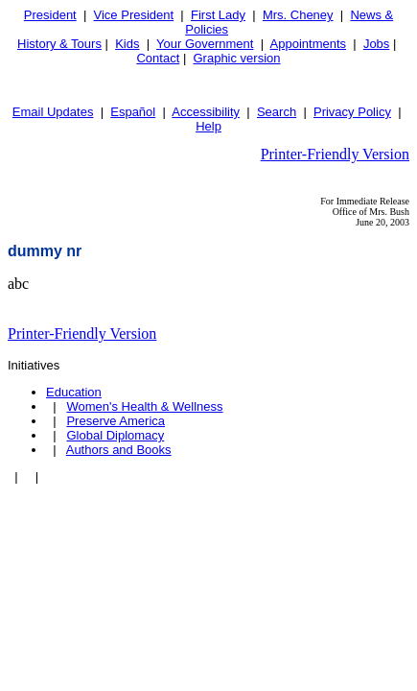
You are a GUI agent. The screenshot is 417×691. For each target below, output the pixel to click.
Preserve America (115, 421)
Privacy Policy (352, 112)
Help (208, 126)
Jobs (376, 43)
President (50, 15)
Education (74, 392)
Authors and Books (119, 449)
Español (132, 112)
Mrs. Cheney (298, 15)
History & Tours (59, 43)
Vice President (134, 15)
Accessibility (206, 112)
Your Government (204, 43)
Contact (157, 58)
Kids (127, 43)
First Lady (218, 15)
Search (276, 112)
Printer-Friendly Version (335, 154)
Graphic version (236, 58)
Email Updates (53, 112)
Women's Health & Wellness (144, 406)
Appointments (308, 43)
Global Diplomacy (115, 435)
